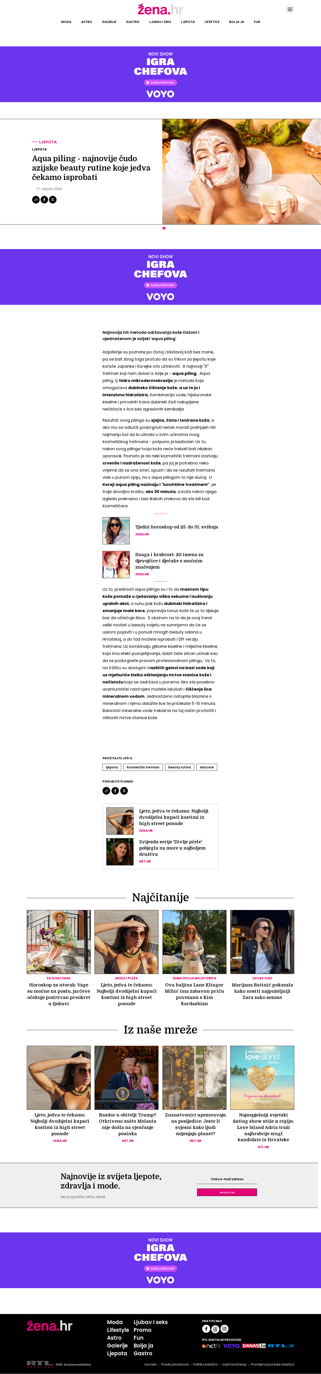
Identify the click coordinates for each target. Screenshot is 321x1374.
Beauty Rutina (179, 767)
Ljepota (188, 22)
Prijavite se (227, 1192)
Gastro (133, 22)
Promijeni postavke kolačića (272, 1364)
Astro (86, 22)
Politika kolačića (205, 1364)
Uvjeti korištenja (234, 1364)
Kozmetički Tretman (143, 767)
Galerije (109, 22)
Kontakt (151, 1364)
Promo (142, 1330)
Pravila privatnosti (175, 1364)
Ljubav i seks (160, 22)
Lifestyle (212, 22)
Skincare (207, 767)
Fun (257, 22)
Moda (66, 22)
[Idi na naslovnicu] (160, 14)
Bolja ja (236, 22)
